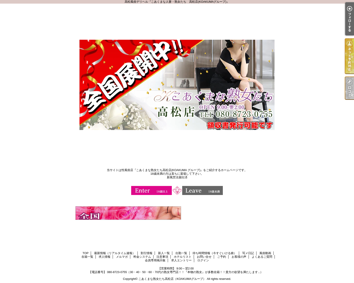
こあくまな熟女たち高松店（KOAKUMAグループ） (172, 279)
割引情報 (146, 253)
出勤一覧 (181, 253)
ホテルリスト (182, 256)
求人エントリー (181, 260)
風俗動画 (265, 253)
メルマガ (122, 256)
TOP (86, 253)
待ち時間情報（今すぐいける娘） (215, 253)
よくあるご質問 (262, 256)
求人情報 (104, 256)
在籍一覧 (87, 256)
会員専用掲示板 (155, 260)
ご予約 (221, 256)
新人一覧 (164, 253)
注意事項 (162, 256)
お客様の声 (239, 256)
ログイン (203, 260)
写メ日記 (248, 253)
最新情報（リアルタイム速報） (114, 253)
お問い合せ (204, 256)
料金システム (142, 256)
